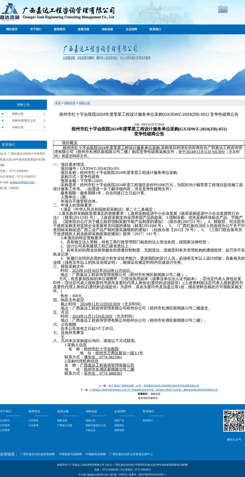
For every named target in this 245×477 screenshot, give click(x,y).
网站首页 (12, 29)
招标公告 (18, 113)
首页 (58, 103)
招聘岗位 (119, 425)
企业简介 (5, 420)
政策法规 (83, 29)
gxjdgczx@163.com (22, 182)
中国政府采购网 (96, 454)
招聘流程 (119, 430)
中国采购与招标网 (70, 454)
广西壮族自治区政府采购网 (37, 454)
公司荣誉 (5, 430)
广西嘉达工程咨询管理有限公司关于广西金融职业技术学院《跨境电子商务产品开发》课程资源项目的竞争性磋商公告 (154, 389)
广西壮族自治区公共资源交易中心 (131, 454)
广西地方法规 (64, 425)
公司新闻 (33, 420)
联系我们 (155, 29)
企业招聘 (131, 29)
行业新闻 (33, 425)
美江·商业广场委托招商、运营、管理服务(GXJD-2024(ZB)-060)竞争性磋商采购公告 (153, 385)
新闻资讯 (59, 29)
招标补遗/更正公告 (24, 120)
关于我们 (35, 29)
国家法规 (62, 420)
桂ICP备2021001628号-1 (152, 474)
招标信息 (107, 29)
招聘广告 (119, 420)
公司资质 (5, 425)
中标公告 (18, 127)
